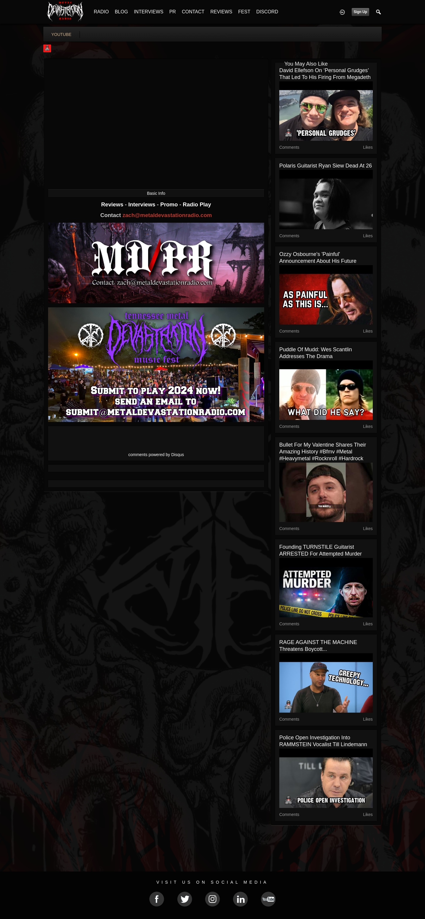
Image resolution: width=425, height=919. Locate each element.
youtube (61, 34)
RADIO (101, 11)
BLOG (121, 11)
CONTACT (193, 11)
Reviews (113, 204)
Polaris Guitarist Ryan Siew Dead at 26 (325, 166)
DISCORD (267, 11)
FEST (244, 11)
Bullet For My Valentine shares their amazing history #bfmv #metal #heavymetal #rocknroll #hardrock (322, 451)
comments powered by (156, 454)
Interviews (142, 204)
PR (172, 11)
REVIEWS (221, 11)
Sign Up (360, 12)
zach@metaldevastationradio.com (167, 215)
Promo (169, 204)
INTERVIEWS (148, 11)
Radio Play (197, 204)
